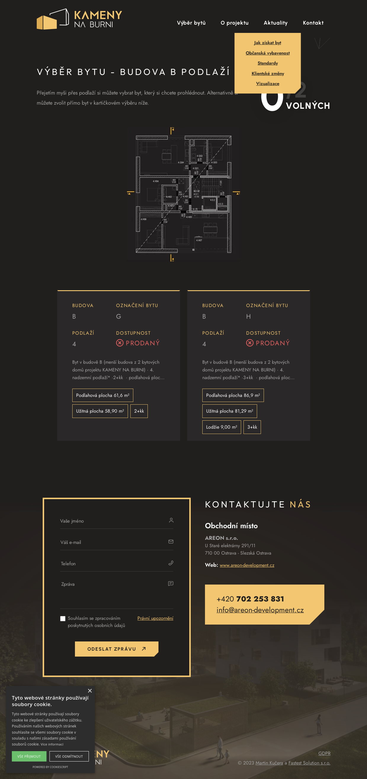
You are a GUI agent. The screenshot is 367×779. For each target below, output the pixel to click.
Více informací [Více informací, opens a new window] (52, 744)
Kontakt (313, 23)
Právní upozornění (155, 618)
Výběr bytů (191, 23)
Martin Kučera (269, 762)
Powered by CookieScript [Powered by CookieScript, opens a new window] (50, 767)
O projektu (235, 23)
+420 (250, 598)
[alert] (50, 729)
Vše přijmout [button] (29, 756)
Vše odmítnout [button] (69, 756)
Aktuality (276, 23)
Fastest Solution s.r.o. (310, 762)
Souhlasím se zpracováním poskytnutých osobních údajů (96, 622)
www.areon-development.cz (247, 565)
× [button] (89, 691)
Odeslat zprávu (116, 649)
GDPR (324, 753)
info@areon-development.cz (260, 609)
